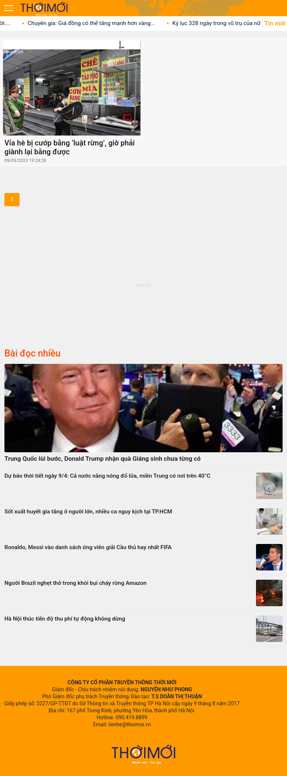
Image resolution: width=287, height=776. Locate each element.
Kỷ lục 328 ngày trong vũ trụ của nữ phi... (233, 23)
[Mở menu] (9, 8)
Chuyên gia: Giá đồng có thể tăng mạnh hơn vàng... (101, 23)
